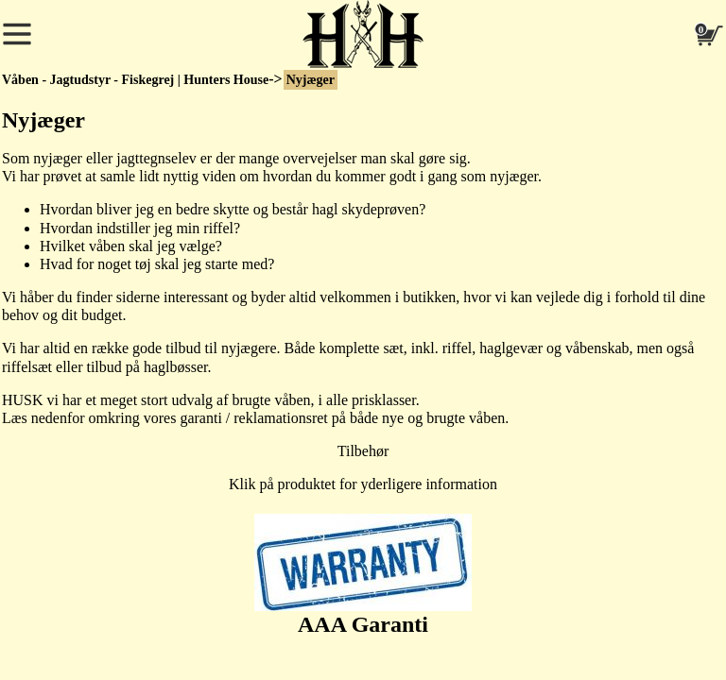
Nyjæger (310, 80)
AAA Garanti (363, 575)
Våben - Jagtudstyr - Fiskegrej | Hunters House (135, 80)
